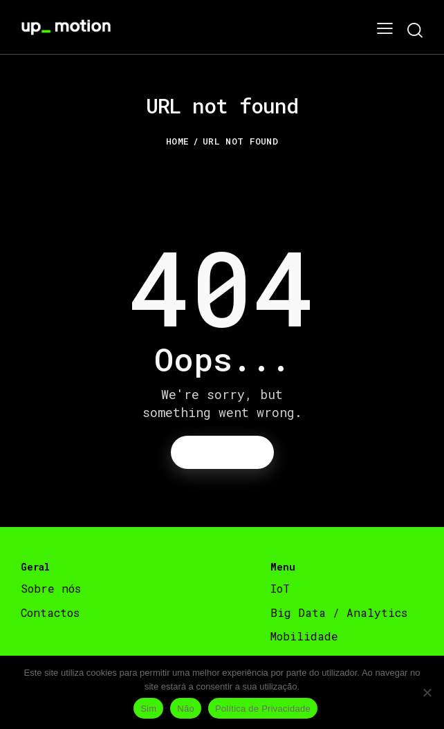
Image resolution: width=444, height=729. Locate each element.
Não (185, 708)
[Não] (427, 692)
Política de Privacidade (263, 708)
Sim (148, 708)
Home (177, 141)
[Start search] (414, 30)
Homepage (222, 452)
